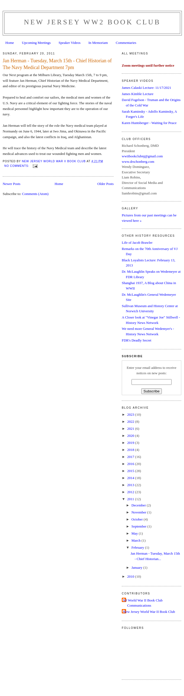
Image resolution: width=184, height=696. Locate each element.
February (138, 547)
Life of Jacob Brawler (137, 242)
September (139, 526)
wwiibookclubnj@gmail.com (142, 156)
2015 (131, 471)
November (139, 512)
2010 (131, 576)
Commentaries (126, 43)
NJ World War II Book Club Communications (143, 603)
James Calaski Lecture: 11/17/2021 (146, 88)
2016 (131, 464)
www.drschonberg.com (138, 162)
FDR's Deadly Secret (136, 340)
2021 (131, 429)
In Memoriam (98, 43)
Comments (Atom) (35, 194)
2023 (131, 414)
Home (9, 43)
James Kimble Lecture (137, 94)
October (138, 519)
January (137, 567)
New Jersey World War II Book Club (149, 612)
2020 (131, 436)
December (139, 505)
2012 (131, 492)
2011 (131, 499)
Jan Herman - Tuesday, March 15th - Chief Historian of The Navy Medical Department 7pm (57, 64)
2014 (131, 478)
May (135, 533)
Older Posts (105, 184)
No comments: (17, 165)
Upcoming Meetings (36, 43)
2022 (131, 421)
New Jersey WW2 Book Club (92, 22)
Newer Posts (11, 184)
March (137, 540)
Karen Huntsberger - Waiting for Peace (149, 123)
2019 (131, 443)
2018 (131, 450)
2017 (131, 457)
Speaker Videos (70, 43)
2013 (131, 485)
